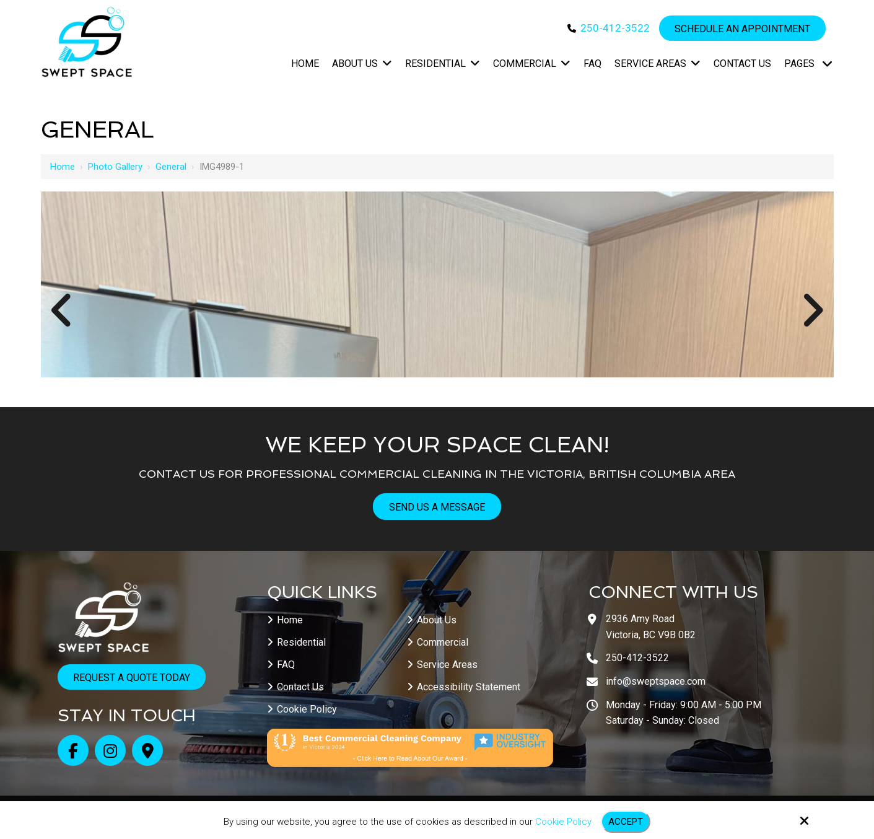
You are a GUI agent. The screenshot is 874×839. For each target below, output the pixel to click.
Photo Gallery (115, 166)
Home (62, 166)
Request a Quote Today (131, 677)
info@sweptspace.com (656, 681)
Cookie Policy (563, 821)
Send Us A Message (437, 507)
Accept (625, 821)
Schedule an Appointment (742, 29)
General (170, 166)
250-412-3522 (615, 28)
